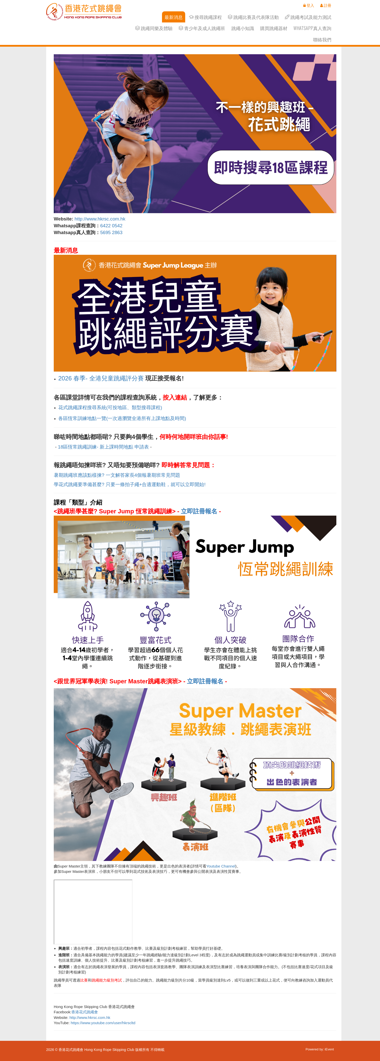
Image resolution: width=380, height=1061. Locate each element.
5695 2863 (112, 232)
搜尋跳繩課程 (205, 17)
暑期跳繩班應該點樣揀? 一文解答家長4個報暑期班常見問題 (117, 475)
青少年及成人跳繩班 (202, 28)
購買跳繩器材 (273, 28)
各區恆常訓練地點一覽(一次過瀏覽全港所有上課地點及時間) (122, 418)
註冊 (325, 5)
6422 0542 (111, 225)
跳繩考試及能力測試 (308, 17)
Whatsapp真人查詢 (312, 28)
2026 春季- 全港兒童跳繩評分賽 (101, 378)
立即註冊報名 (199, 511)
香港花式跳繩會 (84, 1012)
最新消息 (174, 17)
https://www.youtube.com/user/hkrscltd (103, 1023)
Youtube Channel (220, 866)
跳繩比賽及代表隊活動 (253, 17)
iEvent (329, 1049)
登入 (308, 5)
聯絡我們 (322, 39)
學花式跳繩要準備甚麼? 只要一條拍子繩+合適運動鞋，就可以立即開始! (130, 484)
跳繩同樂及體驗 (154, 28)
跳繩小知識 (242, 28)
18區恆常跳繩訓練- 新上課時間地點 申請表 (103, 447)
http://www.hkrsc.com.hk (100, 218)
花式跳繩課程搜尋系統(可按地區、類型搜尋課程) (110, 407)
